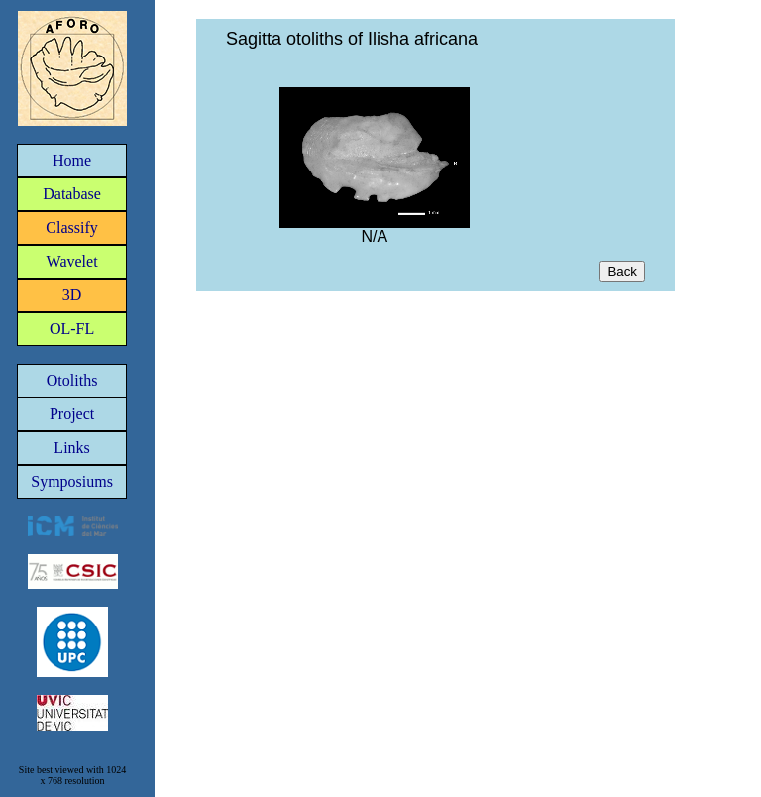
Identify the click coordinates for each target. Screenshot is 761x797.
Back (622, 271)
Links (71, 447)
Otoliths (72, 380)
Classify (71, 227)
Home (72, 160)
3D (72, 294)
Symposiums (72, 481)
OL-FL (72, 328)
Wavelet (72, 261)
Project (72, 413)
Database (72, 193)
